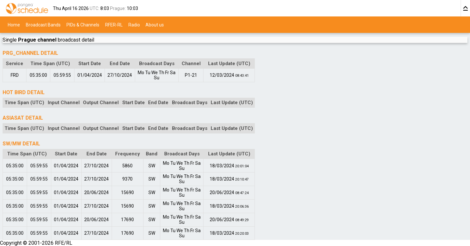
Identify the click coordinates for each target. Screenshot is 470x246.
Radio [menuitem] (134, 24)
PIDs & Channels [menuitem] (82, 24)
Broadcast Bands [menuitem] (43, 24)
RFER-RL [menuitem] (114, 24)
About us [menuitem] (154, 24)
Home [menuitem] (14, 24)
